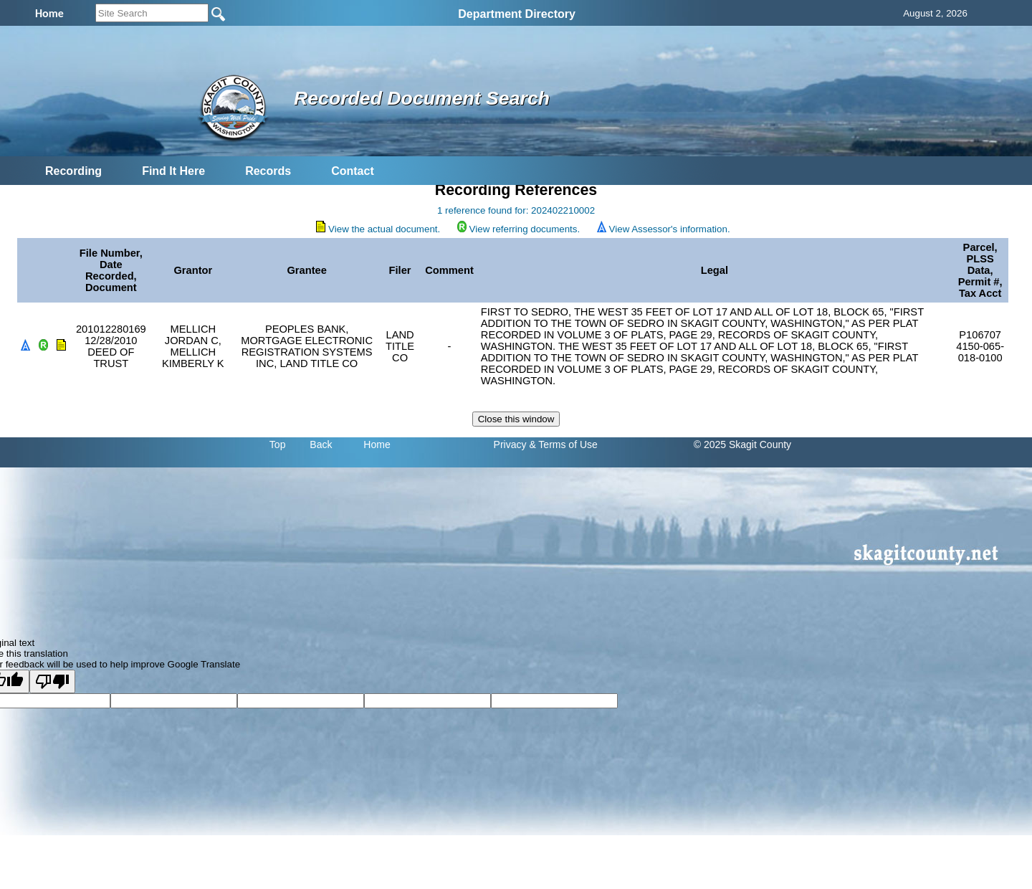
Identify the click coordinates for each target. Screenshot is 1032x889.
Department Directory (516, 14)
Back (321, 444)
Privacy (510, 444)
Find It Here (173, 171)
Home (376, 444)
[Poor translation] (52, 681)
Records (268, 171)
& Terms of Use (563, 444)
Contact (352, 171)
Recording (73, 171)
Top (277, 444)
